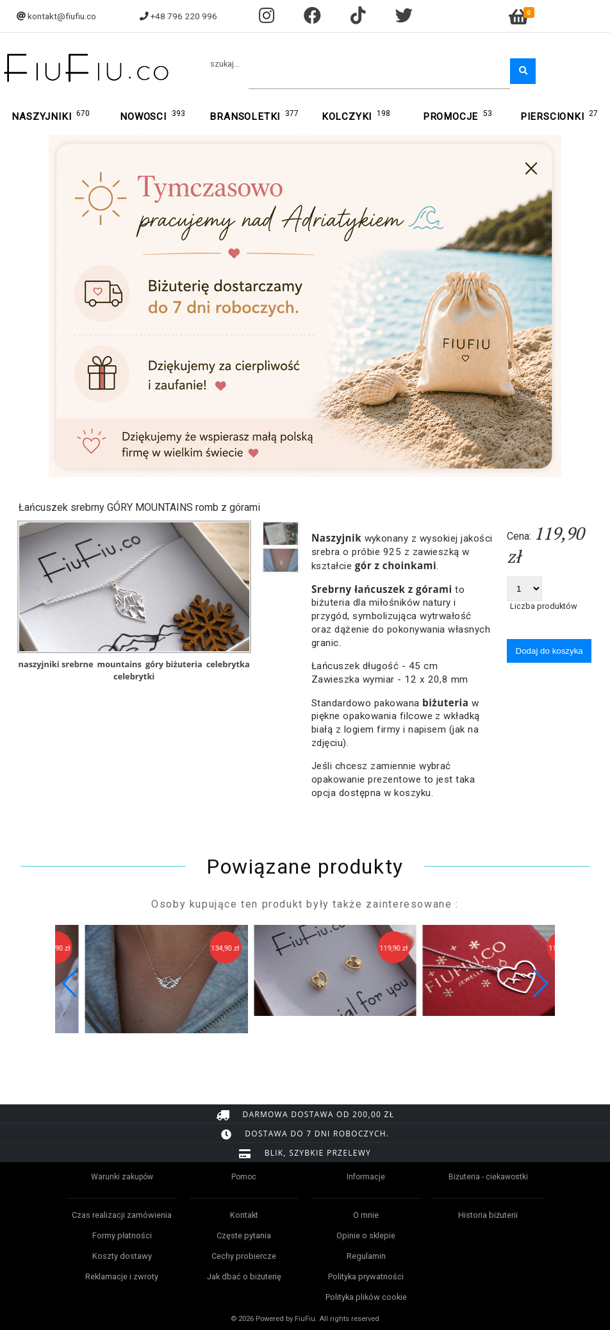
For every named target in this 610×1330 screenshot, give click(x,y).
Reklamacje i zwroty (121, 1276)
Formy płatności (122, 1235)
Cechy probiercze (243, 1256)
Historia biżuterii (488, 1215)
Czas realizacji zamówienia (122, 1215)
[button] (539, 983)
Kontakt (244, 1215)
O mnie (366, 1215)
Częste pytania (244, 1235)
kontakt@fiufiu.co (62, 16)
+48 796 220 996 (184, 16)
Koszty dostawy (122, 1256)
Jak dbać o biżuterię (244, 1276)
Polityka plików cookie (366, 1297)
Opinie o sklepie (365, 1235)
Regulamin (366, 1256)
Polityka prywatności (366, 1276)
